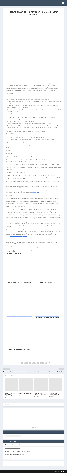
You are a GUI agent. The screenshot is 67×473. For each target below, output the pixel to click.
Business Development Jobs (34, 16)
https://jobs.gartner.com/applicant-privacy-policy (30, 246)
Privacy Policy (57, 471)
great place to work (35, 192)
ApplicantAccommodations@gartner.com (18, 236)
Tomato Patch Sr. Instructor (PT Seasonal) (14, 458)
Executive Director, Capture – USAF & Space (40, 394)
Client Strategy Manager (25, 393)
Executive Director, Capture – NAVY (12, 448)
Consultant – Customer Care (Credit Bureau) (54, 394)
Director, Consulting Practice (11, 444)
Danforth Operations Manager (11, 454)
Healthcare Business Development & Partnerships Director (10, 394)
